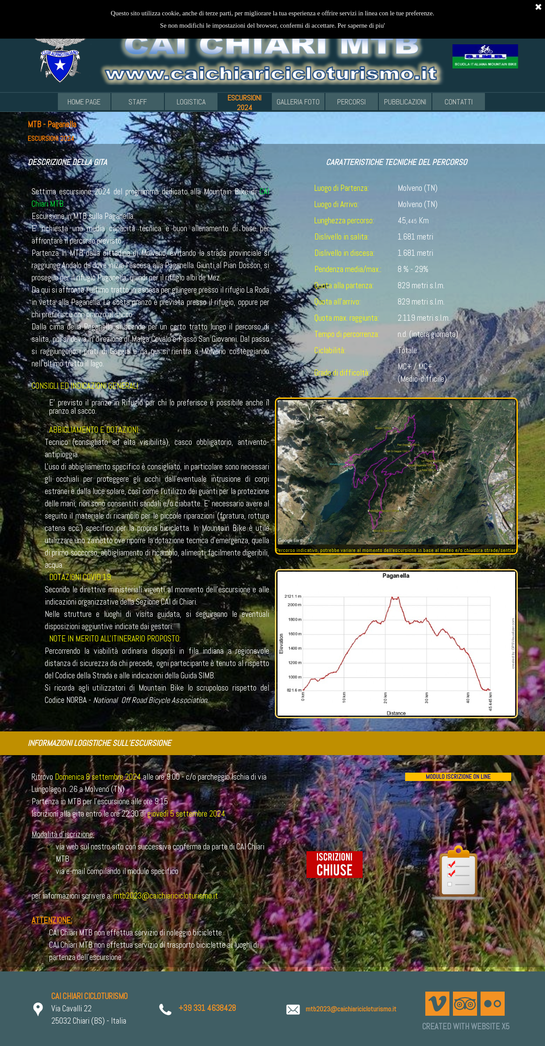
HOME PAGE (84, 102)
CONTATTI (459, 102)
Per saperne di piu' (361, 25)
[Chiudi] (538, 7)
